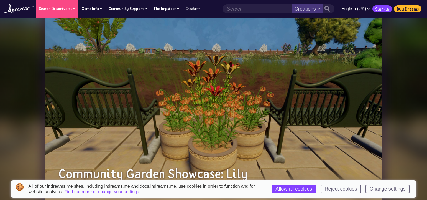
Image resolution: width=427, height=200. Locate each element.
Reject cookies (341, 189)
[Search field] (257, 8)
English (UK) (355, 8)
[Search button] (328, 8)
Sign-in (382, 9)
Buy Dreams (407, 9)
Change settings (388, 189)
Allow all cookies (293, 189)
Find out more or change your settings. (102, 192)
